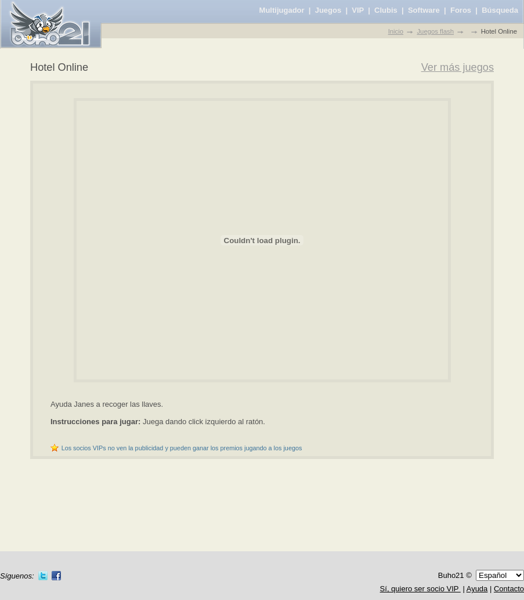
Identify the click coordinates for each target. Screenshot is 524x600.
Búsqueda (500, 10)
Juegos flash (435, 31)
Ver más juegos (457, 67)
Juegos (328, 10)
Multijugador (282, 10)
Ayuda (477, 588)
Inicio (395, 31)
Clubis (385, 10)
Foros (460, 10)
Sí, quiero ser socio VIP (420, 588)
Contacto (509, 588)
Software (424, 10)
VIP (358, 10)
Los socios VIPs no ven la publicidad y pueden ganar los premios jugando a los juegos (182, 447)
